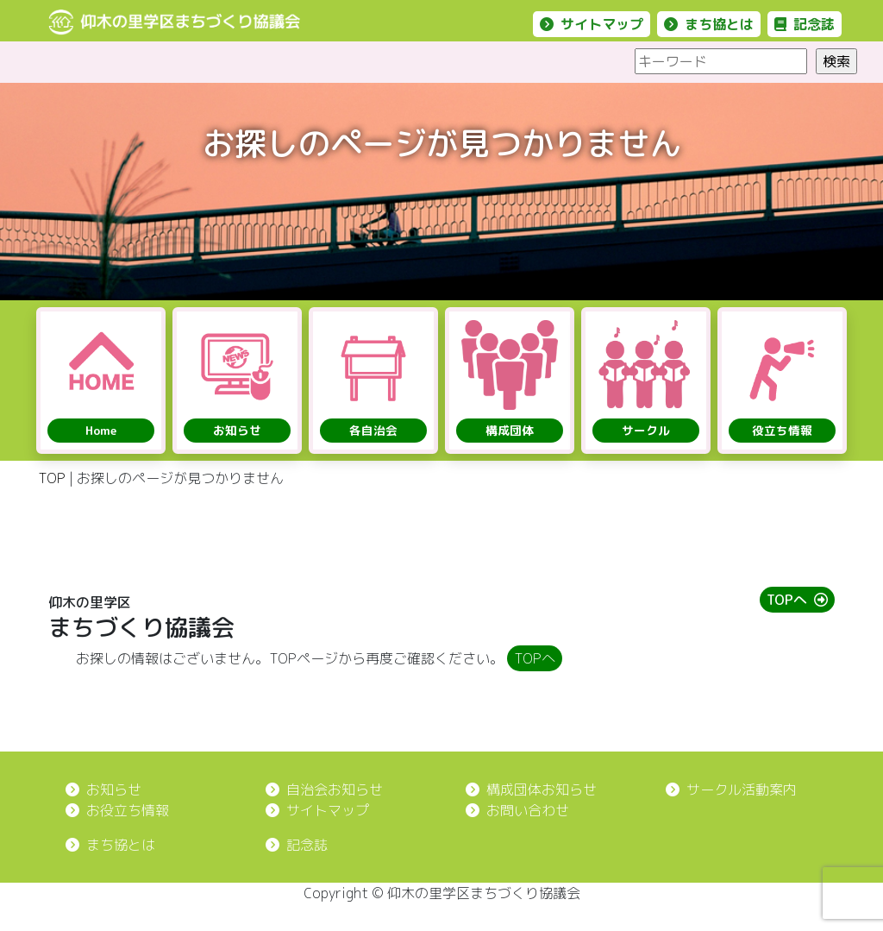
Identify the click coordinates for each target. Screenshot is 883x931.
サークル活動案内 (731, 789)
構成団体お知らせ (531, 789)
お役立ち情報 (117, 810)
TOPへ (797, 599)
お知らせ (237, 430)
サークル (646, 430)
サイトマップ (591, 24)
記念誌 (804, 24)
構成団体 (509, 430)
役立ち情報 (782, 430)
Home (100, 430)
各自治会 (373, 430)
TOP (52, 478)
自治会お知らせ (324, 789)
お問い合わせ (517, 810)
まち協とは (709, 24)
